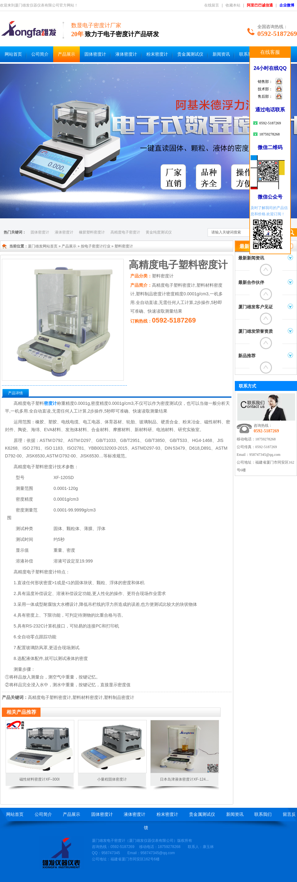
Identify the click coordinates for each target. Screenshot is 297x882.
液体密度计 (126, 54)
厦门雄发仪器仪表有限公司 (151, 840)
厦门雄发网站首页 (43, 246)
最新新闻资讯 (251, 258)
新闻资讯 (221, 54)
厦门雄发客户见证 (255, 307)
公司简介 (40, 54)
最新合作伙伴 (251, 282)
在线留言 (211, 5)
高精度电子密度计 (125, 232)
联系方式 (247, 385)
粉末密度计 (157, 54)
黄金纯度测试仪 (159, 232)
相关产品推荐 (21, 712)
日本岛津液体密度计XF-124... (184, 779)
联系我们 (247, 54)
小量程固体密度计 (112, 779)
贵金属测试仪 (190, 54)
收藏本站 (233, 5)
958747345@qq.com (265, 454)
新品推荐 (247, 355)
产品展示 (66, 54)
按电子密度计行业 (95, 246)
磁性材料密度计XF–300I (39, 779)
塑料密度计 (123, 246)
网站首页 (13, 54)
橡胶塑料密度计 (92, 232)
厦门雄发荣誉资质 (255, 331)
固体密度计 (95, 54)
